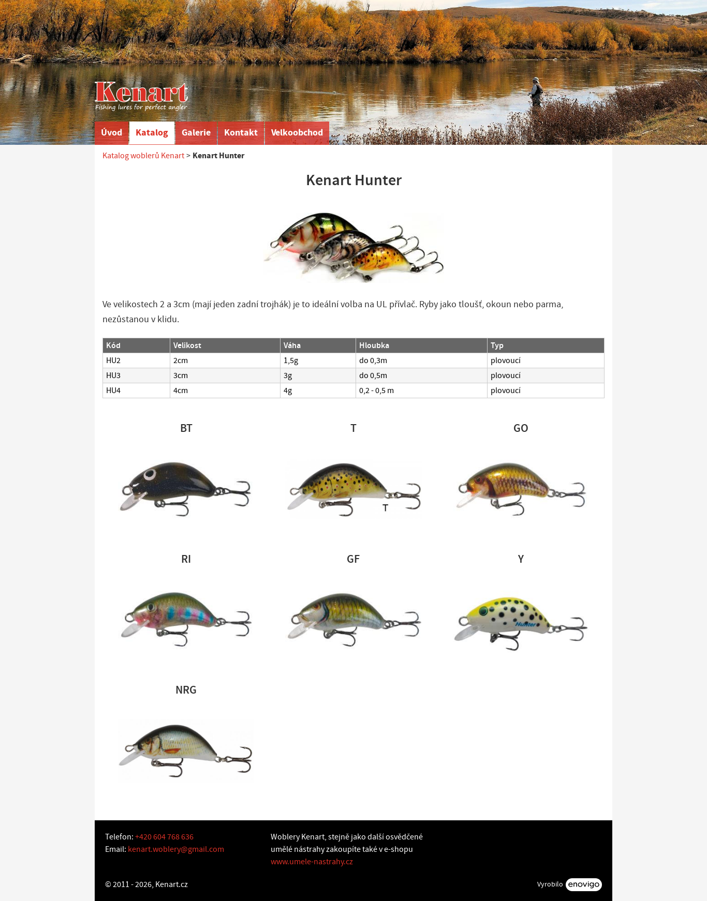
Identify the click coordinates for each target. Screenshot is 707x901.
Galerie (196, 132)
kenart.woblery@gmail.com (176, 849)
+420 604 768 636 (164, 837)
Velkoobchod (297, 132)
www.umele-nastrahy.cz (312, 861)
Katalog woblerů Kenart (143, 155)
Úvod (111, 132)
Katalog (152, 132)
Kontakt (241, 132)
